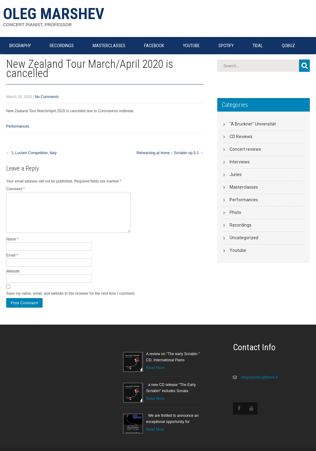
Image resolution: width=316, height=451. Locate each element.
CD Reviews (241, 136)
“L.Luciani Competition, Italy (31, 153)
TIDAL (257, 45)
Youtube (238, 250)
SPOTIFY (226, 45)
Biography (20, 45)
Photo (235, 212)
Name (12, 246)
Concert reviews (245, 149)
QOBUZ (288, 45)
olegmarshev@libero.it (259, 385)
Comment (15, 189)
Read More (155, 375)
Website (12, 279)
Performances (17, 126)
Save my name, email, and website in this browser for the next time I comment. (70, 301)
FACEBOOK (154, 45)
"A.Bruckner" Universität (253, 123)
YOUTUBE (191, 45)
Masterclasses (244, 187)
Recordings (241, 225)
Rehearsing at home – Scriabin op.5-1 (169, 153)
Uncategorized (244, 237)
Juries (236, 174)
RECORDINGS (62, 45)
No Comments (47, 97)
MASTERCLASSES (109, 45)
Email (12, 262)
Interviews (240, 161)
